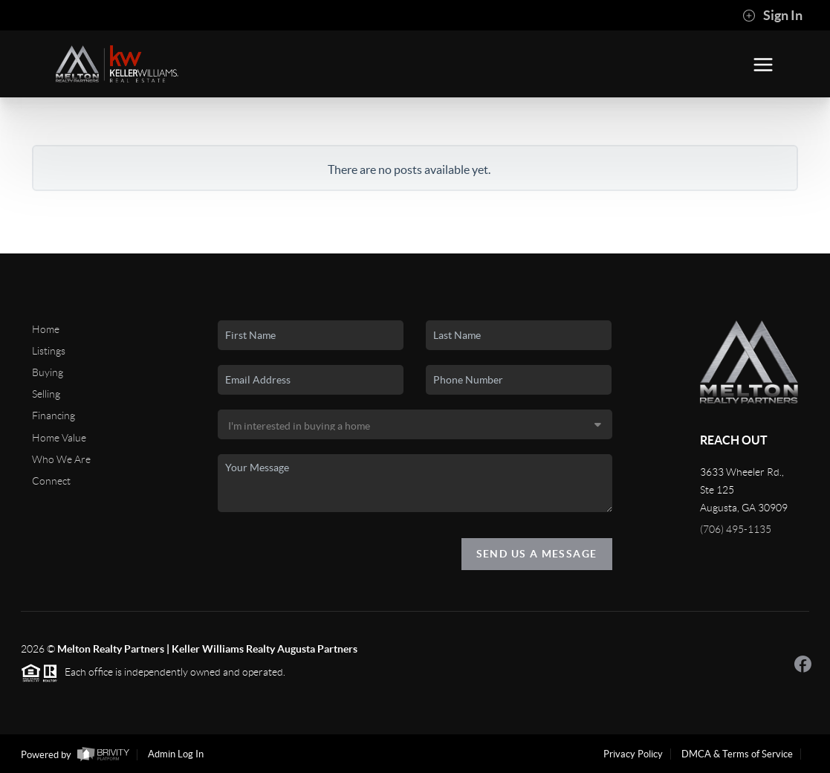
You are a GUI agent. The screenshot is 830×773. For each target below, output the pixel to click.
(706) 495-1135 (735, 529)
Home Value (59, 438)
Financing (53, 415)
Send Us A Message (536, 554)
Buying (47, 372)
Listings (48, 351)
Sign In (772, 15)
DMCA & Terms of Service (737, 754)
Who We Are (61, 459)
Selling (46, 394)
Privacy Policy (633, 754)
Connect (51, 481)
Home (45, 329)
